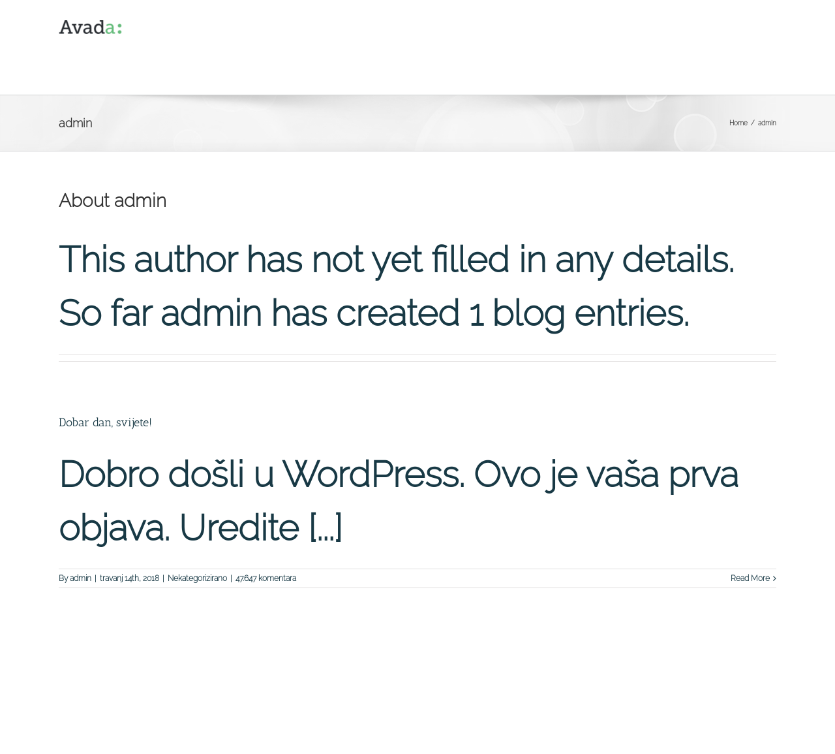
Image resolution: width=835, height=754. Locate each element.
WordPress (301, 737)
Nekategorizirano (197, 578)
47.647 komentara (265, 578)
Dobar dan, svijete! (105, 422)
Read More (750, 578)
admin (80, 578)
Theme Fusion (352, 737)
